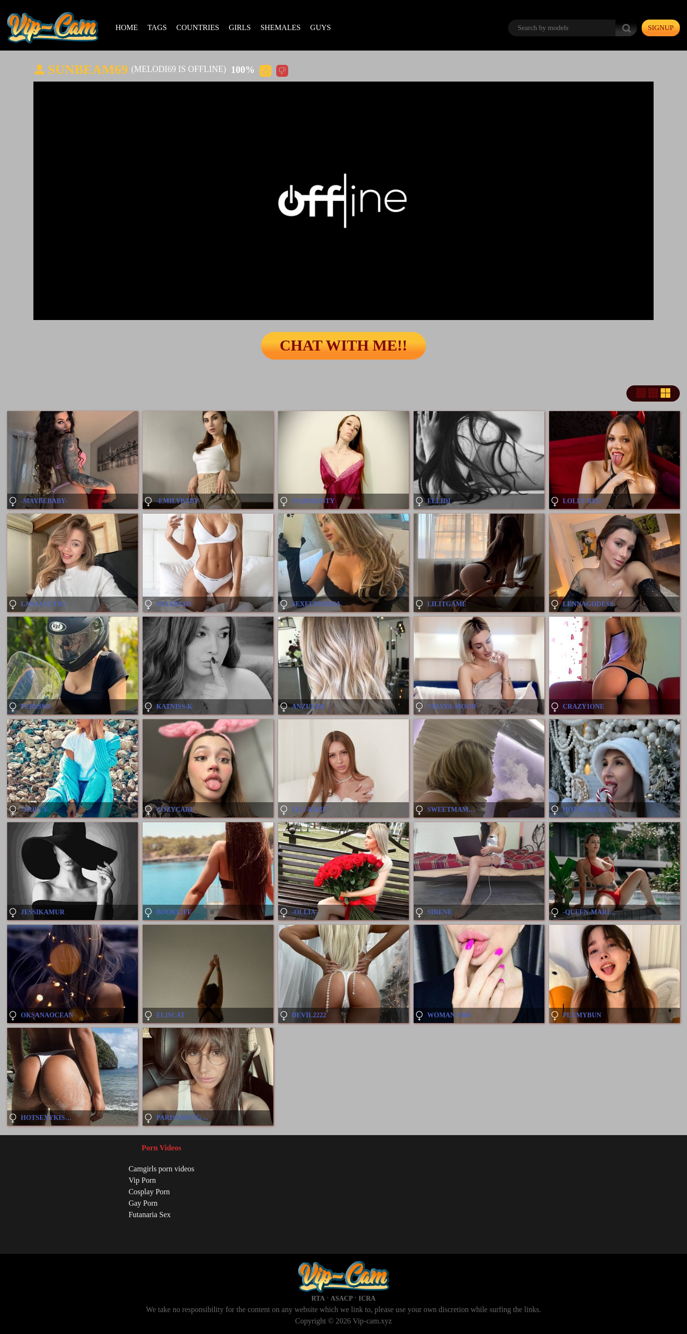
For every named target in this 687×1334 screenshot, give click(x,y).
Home (126, 27)
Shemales (280, 27)
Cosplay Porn (149, 1192)
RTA (318, 1298)
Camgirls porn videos (161, 1169)
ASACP (342, 1298)
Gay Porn (142, 1203)
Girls (239, 27)
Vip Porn (142, 1180)
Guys (320, 27)
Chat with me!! (343, 345)
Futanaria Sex (149, 1214)
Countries (198, 27)
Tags (157, 27)
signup (661, 27)
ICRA (366, 1298)
